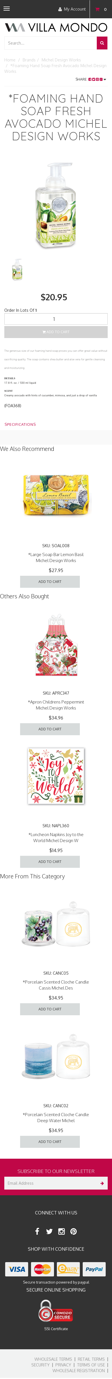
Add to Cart (56, 332)
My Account (72, 9)
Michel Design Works (61, 59)
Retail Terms (91, 1359)
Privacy (63, 1364)
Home (10, 59)
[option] (56, 205)
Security (40, 1364)
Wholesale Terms (53, 1359)
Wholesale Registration (79, 1370)
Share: (91, 79)
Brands (29, 59)
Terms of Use (91, 1364)
